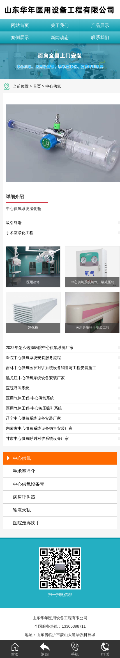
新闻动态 (60, 37)
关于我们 (60, 25)
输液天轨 (22, 510)
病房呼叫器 (24, 497)
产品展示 (100, 25)
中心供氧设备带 (28, 484)
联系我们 (100, 37)
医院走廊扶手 (26, 522)
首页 (37, 86)
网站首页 (20, 25)
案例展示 (20, 37)
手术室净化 (24, 471)
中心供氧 (53, 86)
